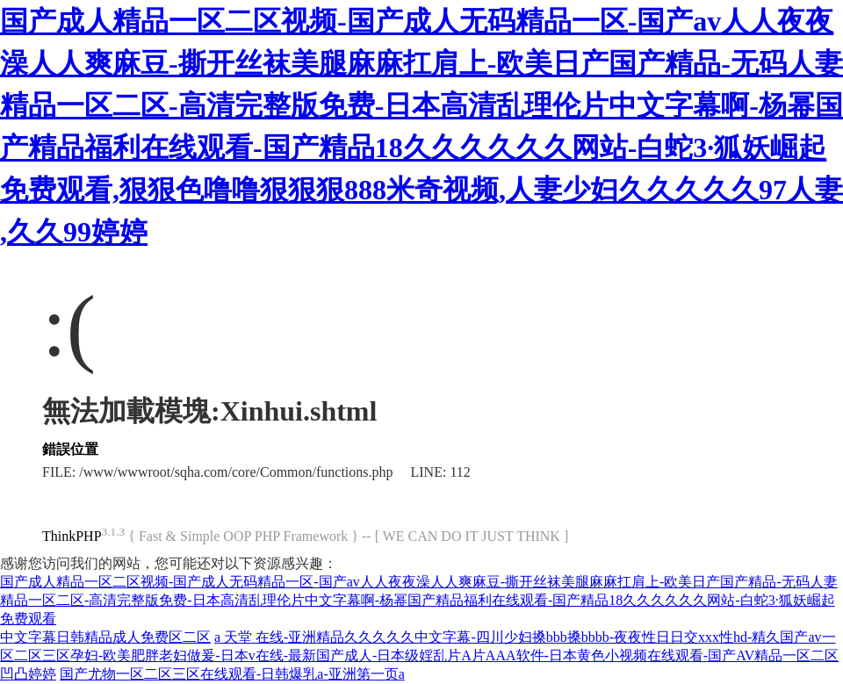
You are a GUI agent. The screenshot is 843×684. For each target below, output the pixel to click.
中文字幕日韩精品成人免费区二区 (105, 637)
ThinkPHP (72, 536)
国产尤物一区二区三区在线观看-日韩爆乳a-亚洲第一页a (232, 673)
